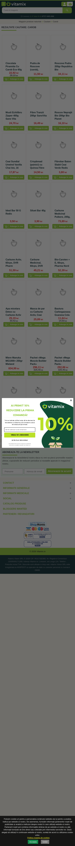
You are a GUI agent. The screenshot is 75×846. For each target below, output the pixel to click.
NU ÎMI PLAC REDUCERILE (20, 440)
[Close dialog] (71, 400)
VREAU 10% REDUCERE (20, 435)
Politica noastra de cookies (38, 838)
